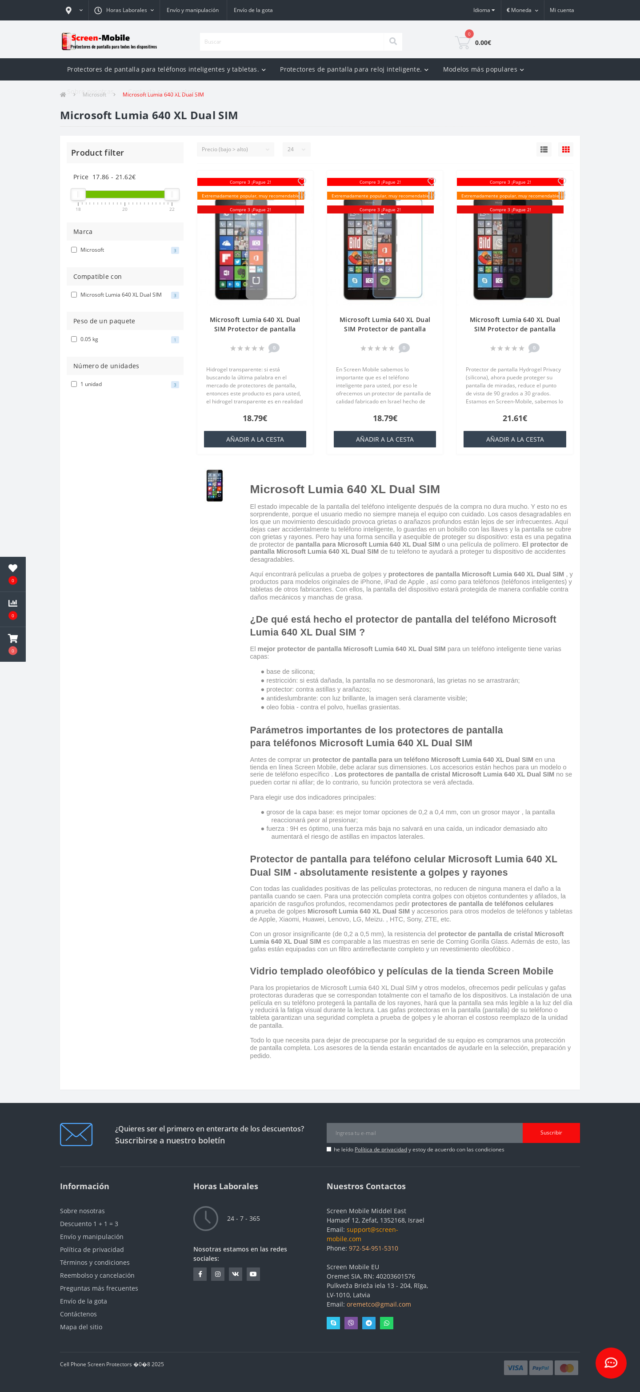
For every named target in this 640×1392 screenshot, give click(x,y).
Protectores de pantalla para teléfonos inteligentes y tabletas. (166, 69)
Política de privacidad (381, 1149)
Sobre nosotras (90, 91)
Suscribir (551, 1132)
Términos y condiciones (95, 1262)
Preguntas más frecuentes (99, 1288)
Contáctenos (78, 1314)
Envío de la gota (253, 10)
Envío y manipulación (193, 10)
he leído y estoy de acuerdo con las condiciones (419, 1149)
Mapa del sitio (81, 1327)
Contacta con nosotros (162, 91)
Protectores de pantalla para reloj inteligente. (354, 69)
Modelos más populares (483, 69)
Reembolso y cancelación (97, 1275)
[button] (74, 10)
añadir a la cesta (255, 439)
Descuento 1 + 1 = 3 (89, 1223)
